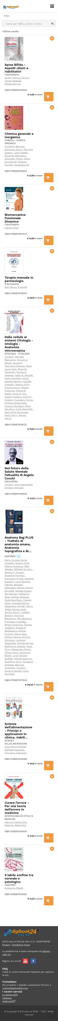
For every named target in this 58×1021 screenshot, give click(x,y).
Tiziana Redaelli (13, 81)
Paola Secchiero (13, 600)
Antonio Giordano (14, 406)
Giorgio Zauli (19, 609)
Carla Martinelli (24, 409)
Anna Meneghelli (23, 484)
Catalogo (7, 998)
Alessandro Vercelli (15, 606)
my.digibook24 (10, 995)
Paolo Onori (11, 415)
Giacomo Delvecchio (15, 822)
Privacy (6, 945)
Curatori (9, 357)
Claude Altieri (12, 228)
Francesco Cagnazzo (16, 753)
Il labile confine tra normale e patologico (19, 878)
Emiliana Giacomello (15, 403)
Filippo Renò (11, 652)
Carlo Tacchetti (13, 378)
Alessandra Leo (13, 84)
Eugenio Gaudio (13, 671)
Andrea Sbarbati (20, 597)
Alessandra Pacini (21, 649)
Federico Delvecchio (15, 825)
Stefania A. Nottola (15, 646)
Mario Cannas (12, 560)
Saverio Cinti (22, 384)
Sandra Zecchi (12, 612)
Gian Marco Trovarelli (16, 287)
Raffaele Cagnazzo (14, 750)
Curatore (9, 146)
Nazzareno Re (22, 165)
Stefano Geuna (13, 637)
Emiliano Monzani (14, 487)
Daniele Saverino (23, 658)
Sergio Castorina (14, 625)
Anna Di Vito (19, 394)
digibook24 (9, 1001)
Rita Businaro (24, 618)
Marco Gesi (20, 634)
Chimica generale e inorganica (19, 135)
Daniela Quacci (23, 591)
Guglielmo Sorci (13, 661)
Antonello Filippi (13, 159)
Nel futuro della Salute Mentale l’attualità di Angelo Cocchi (19, 473)
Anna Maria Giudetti (15, 746)
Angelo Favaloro (13, 397)
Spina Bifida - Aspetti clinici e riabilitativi (16, 68)
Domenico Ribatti (14, 888)
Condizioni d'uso (21, 945)
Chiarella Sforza (20, 603)
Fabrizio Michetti (14, 584)
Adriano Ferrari (21, 78)
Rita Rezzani (11, 594)
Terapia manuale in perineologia (19, 279)
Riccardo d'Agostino (15, 155)
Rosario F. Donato (14, 572)
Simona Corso (12, 387)
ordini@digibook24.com (15, 988)
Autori (8, 78)
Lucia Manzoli (22, 581)
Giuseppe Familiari (14, 575)
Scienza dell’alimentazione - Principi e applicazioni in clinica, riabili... (18, 730)
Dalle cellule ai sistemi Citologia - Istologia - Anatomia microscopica (19, 343)
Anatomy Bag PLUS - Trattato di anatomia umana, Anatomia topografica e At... (19, 544)
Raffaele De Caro (23, 569)
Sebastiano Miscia (14, 588)
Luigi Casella (21, 152)
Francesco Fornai (23, 400)
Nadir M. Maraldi (24, 375)
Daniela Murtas (25, 643)
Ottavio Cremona (14, 566)
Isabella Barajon (13, 381)
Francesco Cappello (15, 621)
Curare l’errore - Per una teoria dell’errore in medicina (17, 807)
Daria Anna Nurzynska (16, 412)
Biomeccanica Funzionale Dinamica (15, 218)
